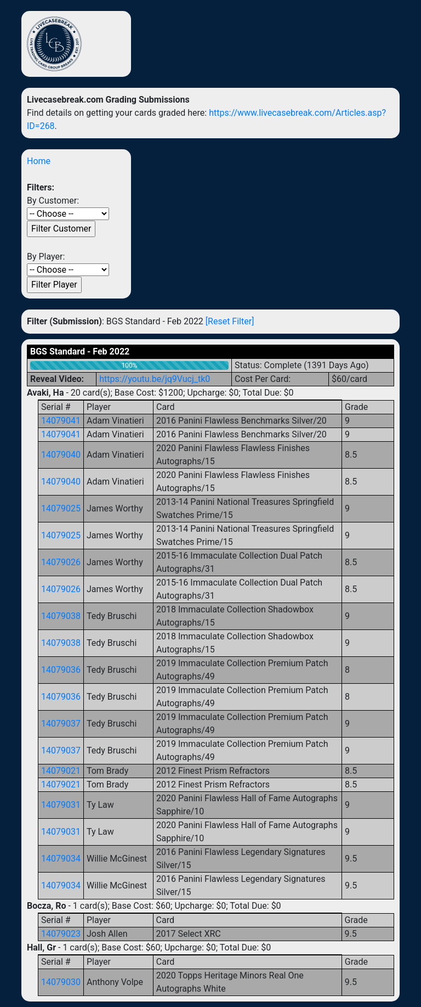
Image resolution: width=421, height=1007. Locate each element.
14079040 (61, 454)
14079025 (61, 508)
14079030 (61, 982)
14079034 (61, 858)
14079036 (61, 670)
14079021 (61, 771)
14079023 (61, 934)
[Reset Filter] (230, 321)
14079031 (61, 805)
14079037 (61, 723)
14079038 (61, 616)
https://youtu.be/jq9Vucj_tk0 (154, 379)
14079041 (61, 420)
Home (38, 161)
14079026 (61, 562)
